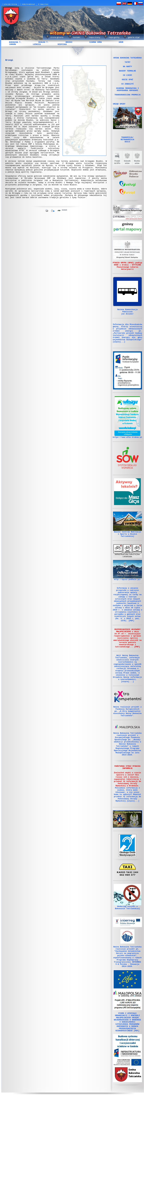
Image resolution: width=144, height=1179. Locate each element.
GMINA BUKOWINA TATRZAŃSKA (127, 58)
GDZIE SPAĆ (127, 84)
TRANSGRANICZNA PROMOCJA (127, 102)
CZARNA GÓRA (95, 42)
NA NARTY (127, 68)
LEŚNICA (37, 44)
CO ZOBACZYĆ (127, 89)
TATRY (127, 63)
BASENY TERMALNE (127, 73)
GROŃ (121, 42)
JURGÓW (12, 44)
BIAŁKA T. (43, 42)
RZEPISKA (62, 44)
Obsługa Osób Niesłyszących (127, 914)
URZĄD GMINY (119, 112)
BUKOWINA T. (15, 42)
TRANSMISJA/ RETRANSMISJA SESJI (127, 150)
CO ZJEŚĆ (127, 79)
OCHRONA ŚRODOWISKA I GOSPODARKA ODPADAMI (127, 96)
